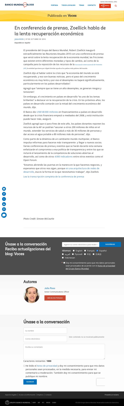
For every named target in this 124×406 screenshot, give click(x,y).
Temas (81, 5)
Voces (72, 16)
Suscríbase (110, 244)
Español (27, 43)
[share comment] (4, 215)
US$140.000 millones (48, 111)
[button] (116, 6)
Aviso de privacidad (47, 365)
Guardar (30, 382)
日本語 (98, 254)
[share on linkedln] (4, 204)
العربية (67, 254)
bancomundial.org (109, 1)
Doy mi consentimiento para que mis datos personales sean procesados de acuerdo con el (90, 265)
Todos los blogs (68, 5)
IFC (43, 403)
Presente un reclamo (112, 395)
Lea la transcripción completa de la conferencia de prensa (53, 176)
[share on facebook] (4, 194)
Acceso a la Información (27, 395)
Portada (54, 5)
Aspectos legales (11, 395)
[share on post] (4, 199)
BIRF (34, 403)
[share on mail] (4, 189)
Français (91, 250)
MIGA (48, 403)
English (79, 250)
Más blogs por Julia (55, 298)
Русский (78, 254)
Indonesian (70, 257)
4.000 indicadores (64, 156)
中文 (89, 254)
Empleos (40, 395)
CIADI (54, 403)
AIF (39, 403)
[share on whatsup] (4, 209)
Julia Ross (19, 39)
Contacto (92, 5)
